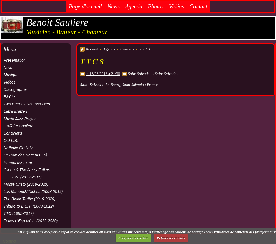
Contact (198, 6)
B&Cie (9, 97)
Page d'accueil (85, 6)
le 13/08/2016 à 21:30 (103, 74)
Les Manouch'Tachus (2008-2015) (33, 191)
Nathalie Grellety (18, 148)
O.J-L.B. (11, 140)
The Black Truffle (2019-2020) (29, 199)
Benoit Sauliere (57, 22)
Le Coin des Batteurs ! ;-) (25, 155)
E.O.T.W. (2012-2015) (23, 177)
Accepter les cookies (133, 238)
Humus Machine (18, 162)
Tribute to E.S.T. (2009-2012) (29, 206)
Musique (11, 75)
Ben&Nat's (13, 133)
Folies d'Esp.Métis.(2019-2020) (31, 220)
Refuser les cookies (170, 238)
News (113, 6)
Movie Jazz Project (20, 118)
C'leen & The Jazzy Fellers (27, 169)
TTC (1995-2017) (19, 213)
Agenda (133, 6)
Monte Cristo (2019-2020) (26, 184)
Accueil (92, 49)
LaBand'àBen (15, 111)
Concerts (127, 49)
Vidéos (176, 6)
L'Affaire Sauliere (18, 126)
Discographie (15, 89)
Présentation (15, 60)
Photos (155, 6)
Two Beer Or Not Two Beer (27, 104)
